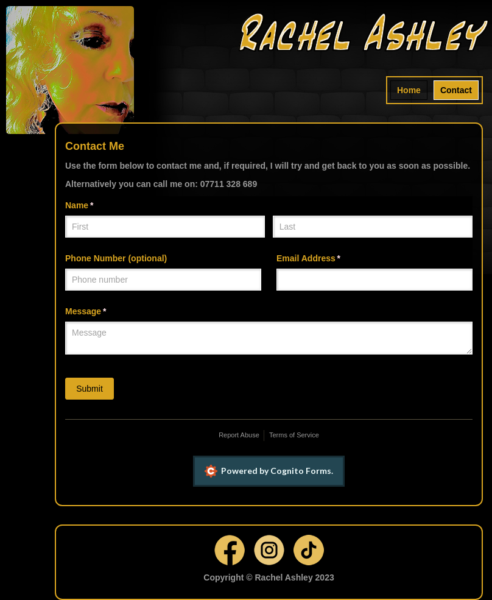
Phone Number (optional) (116, 258)
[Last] (373, 227)
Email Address (325, 259)
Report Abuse (239, 435)
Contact (456, 90)
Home (409, 90)
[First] (165, 227)
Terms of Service (294, 435)
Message (103, 312)
